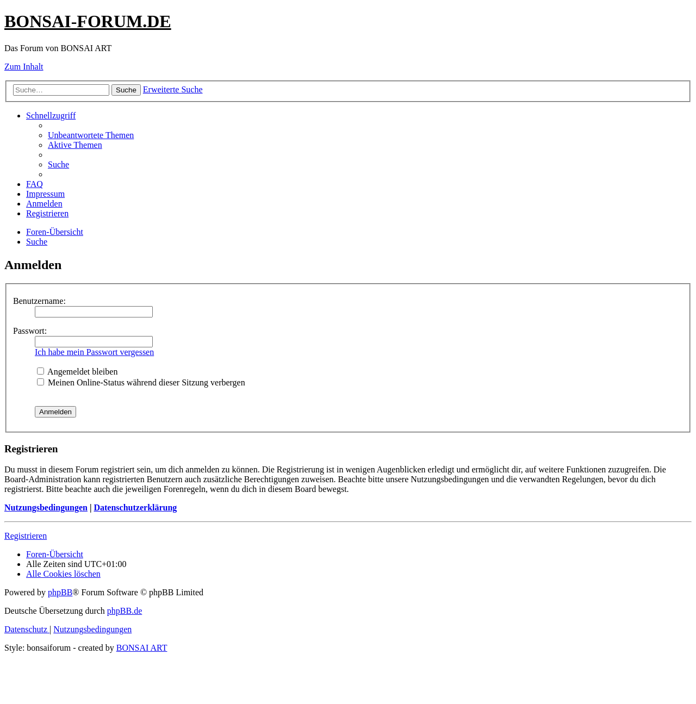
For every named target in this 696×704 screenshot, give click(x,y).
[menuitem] (91, 135)
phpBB (60, 592)
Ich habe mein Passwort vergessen (94, 352)
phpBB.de (124, 610)
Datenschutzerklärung (135, 507)
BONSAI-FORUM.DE (87, 21)
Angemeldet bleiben (77, 371)
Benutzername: (39, 301)
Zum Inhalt (24, 66)
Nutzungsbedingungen (46, 507)
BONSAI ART (141, 647)
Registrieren (25, 535)
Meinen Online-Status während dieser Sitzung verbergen (141, 382)
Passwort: (30, 330)
